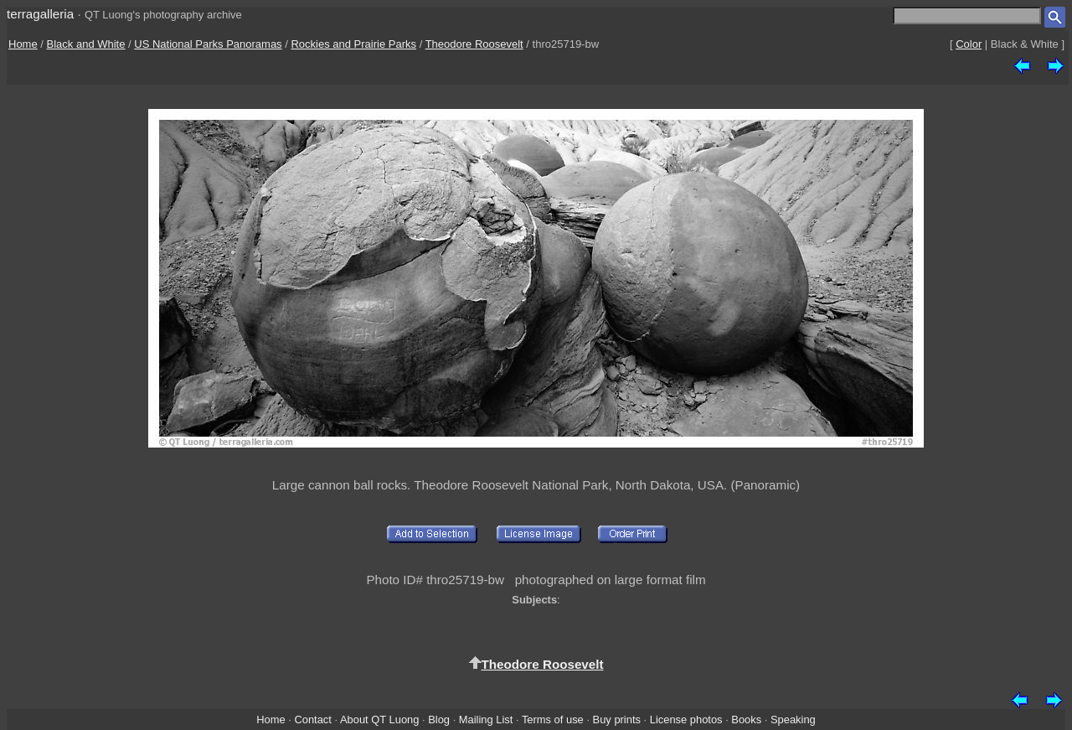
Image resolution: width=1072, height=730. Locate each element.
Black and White (86, 44)
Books (746, 719)
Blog (439, 719)
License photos (686, 719)
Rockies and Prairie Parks (353, 44)
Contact (312, 719)
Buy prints (617, 719)
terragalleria (40, 14)
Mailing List (486, 719)
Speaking (793, 719)
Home (23, 44)
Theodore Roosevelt (474, 44)
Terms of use (553, 719)
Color (969, 44)
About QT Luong (379, 719)
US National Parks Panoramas (207, 44)
